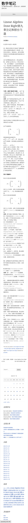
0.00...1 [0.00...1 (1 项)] (5, 488)
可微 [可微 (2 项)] (14, 492)
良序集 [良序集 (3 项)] (15, 502)
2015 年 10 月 (7, 446)
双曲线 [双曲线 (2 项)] (11, 492)
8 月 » (8, 402)
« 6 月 (5, 402)
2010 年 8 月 (6, 467)
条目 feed (6, 517)
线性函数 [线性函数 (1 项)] (14, 500)
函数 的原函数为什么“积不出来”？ (13, 437)
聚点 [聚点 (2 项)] (7, 502)
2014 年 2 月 (6, 452)
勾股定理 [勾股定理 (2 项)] (7, 492)
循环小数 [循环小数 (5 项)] (20, 494)
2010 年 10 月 (7, 463)
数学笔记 (9, 3)
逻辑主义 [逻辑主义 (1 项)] (11, 504)
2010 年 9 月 (6, 465)
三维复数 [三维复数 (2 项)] (9, 490)
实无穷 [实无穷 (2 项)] (15, 494)
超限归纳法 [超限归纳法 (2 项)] (6, 504)
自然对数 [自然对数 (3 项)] (10, 502)
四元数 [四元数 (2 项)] (17, 492)
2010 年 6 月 (6, 471)
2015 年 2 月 (6, 448)
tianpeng (15, 36)
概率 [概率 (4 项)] (20, 496)
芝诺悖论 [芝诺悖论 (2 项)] (19, 502)
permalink (5, 352)
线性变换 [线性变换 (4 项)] (19, 500)
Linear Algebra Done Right (11, 350)
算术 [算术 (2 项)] (10, 500)
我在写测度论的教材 (14, 415)
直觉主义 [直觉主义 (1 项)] (10, 498)
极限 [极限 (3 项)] (17, 496)
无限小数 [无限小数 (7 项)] (13, 496)
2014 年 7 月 (6, 450)
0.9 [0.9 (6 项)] (8, 488)
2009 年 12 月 (7, 479)
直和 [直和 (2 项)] (7, 498)
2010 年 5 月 (6, 473)
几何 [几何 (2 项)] (19, 490)
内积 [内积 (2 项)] (17, 490)
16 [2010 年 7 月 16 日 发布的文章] (17, 391)
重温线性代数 (19, 348)
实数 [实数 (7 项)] (11, 494)
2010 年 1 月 (6, 477)
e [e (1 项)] (9, 488)
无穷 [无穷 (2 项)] (8, 496)
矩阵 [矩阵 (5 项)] (14, 498)
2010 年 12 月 (7, 461)
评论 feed (6, 519)
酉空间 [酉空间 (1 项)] (15, 504)
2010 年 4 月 (6, 475)
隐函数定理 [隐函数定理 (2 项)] (9, 506)
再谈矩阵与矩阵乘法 (17, 411)
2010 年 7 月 (6, 469)
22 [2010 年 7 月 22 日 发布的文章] (14, 395)
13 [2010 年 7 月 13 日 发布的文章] (8, 391)
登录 (5, 515)
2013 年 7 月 (6, 457)
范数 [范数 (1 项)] (23, 502)
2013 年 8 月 (6, 455)
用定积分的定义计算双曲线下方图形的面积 (13, 433)
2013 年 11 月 (7, 453)
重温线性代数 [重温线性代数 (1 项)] (20, 504)
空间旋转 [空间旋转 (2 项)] (7, 500)
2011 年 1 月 (6, 459)
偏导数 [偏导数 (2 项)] (14, 490)
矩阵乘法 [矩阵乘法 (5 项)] (18, 498)
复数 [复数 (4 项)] (21, 492)
